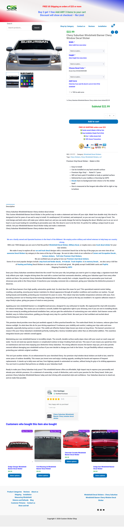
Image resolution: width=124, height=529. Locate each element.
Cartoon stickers (48, 256)
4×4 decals (66, 262)
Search (9, 24)
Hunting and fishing (25, 264)
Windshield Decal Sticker (58, 245)
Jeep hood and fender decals (50, 262)
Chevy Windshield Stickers (90, 157)
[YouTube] (103, 511)
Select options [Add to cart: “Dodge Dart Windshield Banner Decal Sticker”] (100, 476)
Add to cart (93, 121)
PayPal (105, 264)
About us (34, 493)
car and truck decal (43, 251)
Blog (32, 501)
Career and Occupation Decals (104, 253)
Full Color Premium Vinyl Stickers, (69, 256)
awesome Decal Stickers (16, 253)
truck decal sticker (103, 245)
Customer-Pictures (18, 504)
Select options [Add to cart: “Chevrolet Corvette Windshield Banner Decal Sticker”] (72, 464)
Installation (27, 495)
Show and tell (23, 507)
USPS (70, 267)
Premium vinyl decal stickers (78, 259)
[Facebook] (98, 511)
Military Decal (74, 245)
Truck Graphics (76, 262)
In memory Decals (92, 262)
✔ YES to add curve (77, 92)
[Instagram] (101, 511)
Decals (74, 181)
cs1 (100, 157)
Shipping (18, 495)
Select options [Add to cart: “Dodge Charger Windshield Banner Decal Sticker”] (15, 476)
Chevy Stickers (75, 157)
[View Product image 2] (26, 80)
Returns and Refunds (20, 501)
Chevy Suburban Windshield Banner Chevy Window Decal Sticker (101, 498)
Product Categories (14, 493)
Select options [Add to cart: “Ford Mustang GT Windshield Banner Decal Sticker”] (43, 476)
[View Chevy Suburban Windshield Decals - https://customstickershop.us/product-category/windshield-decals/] (12, 80)
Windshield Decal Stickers (92, 154)
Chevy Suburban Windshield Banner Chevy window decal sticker (63, 416)
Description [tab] (10, 206)
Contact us (31, 504)
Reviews (27, 493)
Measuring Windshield (23, 498)
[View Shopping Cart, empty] (114, 26)
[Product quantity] (110, 116)
